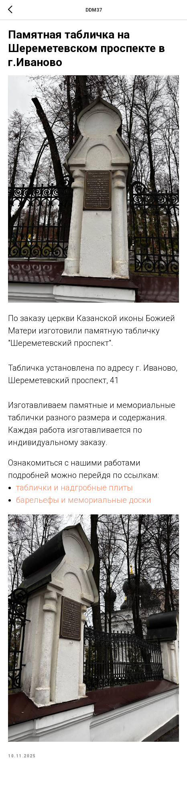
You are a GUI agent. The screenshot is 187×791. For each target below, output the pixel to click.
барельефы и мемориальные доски (83, 500)
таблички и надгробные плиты (74, 487)
